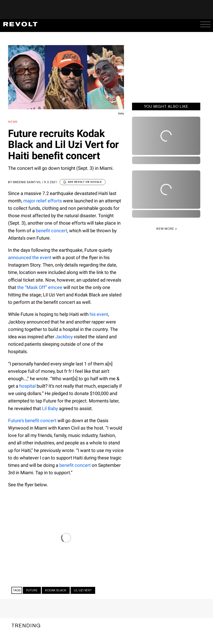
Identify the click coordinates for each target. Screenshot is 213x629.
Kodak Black (55, 590)
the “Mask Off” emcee (39, 287)
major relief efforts (42, 200)
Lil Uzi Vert (83, 590)
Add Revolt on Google (82, 182)
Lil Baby (50, 408)
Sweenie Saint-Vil (27, 182)
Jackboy (64, 336)
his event (99, 314)
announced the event (29, 257)
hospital (27, 386)
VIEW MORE (165, 229)
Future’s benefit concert (32, 420)
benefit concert (51, 230)
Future (32, 590)
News (13, 122)
